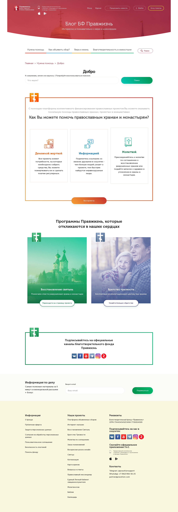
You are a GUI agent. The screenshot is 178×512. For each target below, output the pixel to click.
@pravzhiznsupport (126, 471)
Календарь (72, 497)
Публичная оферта (33, 425)
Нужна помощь (35, 50)
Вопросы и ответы (75, 470)
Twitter (92, 356)
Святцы (71, 455)
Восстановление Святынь (79, 430)
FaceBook (80, 356)
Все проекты (89, 201)
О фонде (29, 420)
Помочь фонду (31, 452)
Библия (71, 492)
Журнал (98, 8)
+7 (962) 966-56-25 (127, 474)
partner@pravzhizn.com (119, 477)
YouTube (86, 356)
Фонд (89, 8)
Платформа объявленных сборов (82, 420)
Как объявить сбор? (59, 50)
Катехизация (73, 460)
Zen (103, 356)
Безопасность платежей (35, 447)
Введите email (70, 384)
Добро (60, 63)
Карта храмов (73, 465)
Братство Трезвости (76, 435)
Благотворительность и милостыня (112, 50)
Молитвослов (73, 487)
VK (74, 356)
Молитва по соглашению (78, 440)
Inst (97, 356)
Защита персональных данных (38, 430)
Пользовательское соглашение (38, 442)
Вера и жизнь (81, 50)
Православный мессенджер (80, 475)
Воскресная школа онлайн (79, 450)
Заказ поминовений (76, 445)
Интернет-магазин (76, 425)
